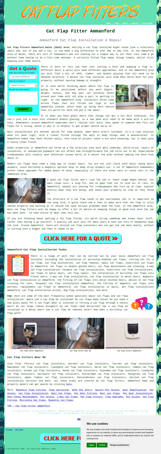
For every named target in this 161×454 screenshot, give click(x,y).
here (69, 384)
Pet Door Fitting (85, 393)
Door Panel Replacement (22, 397)
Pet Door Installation (137, 393)
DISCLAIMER (147, 23)
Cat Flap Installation (33, 393)
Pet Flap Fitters (92, 397)
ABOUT (125, 23)
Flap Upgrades (114, 397)
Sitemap (9, 430)
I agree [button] (91, 445)
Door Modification (134, 390)
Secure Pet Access (107, 390)
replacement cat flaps (35, 287)
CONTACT (135, 23)
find (18, 363)
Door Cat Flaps (110, 393)
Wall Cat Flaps (61, 393)
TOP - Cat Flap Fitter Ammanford (28, 406)
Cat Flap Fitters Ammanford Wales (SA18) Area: (39, 47)
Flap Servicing (59, 390)
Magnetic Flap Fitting (31, 390)
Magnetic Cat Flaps (60, 400)
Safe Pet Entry (82, 390)
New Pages (19, 430)
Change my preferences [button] (119, 445)
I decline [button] (102, 445)
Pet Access (47, 397)
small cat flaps (112, 263)
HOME (108, 23)
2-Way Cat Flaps (67, 397)
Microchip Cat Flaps (33, 400)
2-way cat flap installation (68, 276)
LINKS (116, 23)
